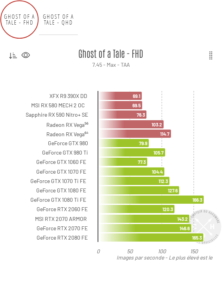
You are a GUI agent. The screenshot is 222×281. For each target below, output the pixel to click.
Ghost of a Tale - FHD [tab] (19, 20)
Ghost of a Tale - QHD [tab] (58, 20)
